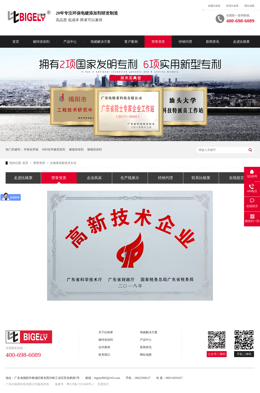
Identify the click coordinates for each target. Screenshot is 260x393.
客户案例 (131, 41)
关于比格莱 (105, 332)
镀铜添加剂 (94, 149)
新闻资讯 (212, 41)
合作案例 (104, 347)
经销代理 (185, 41)
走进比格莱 (241, 41)
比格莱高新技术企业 (63, 163)
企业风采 (94, 178)
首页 (15, 41)
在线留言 (236, 178)
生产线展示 (129, 178)
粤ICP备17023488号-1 (80, 384)
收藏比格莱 (214, 5)
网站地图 (249, 5)
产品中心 (70, 41)
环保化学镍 (31, 149)
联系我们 (104, 354)
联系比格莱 (232, 5)
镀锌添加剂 (41, 41)
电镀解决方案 (101, 41)
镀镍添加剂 (76, 149)
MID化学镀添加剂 (53, 149)
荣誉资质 (158, 41)
